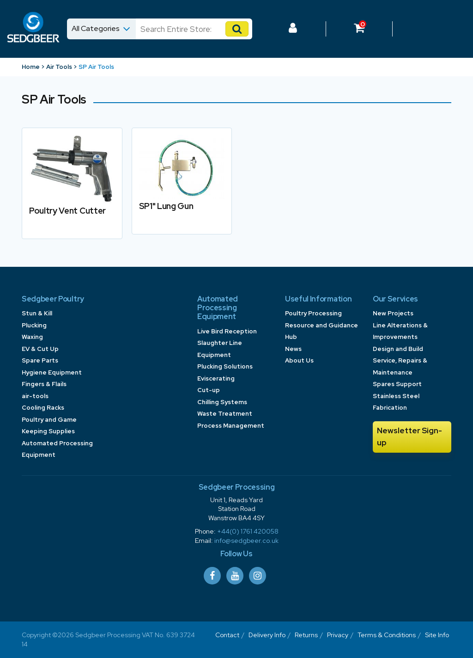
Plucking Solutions (225, 366)
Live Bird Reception (227, 331)
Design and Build (398, 349)
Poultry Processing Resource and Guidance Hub (321, 325)
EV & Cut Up (40, 349)
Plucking (34, 325)
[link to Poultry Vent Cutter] (72, 183)
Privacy (337, 635)
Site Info (437, 635)
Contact (227, 635)
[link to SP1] (182, 181)
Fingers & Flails (44, 384)
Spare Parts (40, 360)
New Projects (393, 313)
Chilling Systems (222, 402)
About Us (299, 360)
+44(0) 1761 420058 (248, 531)
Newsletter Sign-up (409, 436)
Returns (306, 635)
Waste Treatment (224, 414)
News (293, 349)
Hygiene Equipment (52, 372)
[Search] (185, 28)
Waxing (32, 337)
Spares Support (397, 384)
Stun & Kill (37, 313)
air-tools (35, 396)
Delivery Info (267, 635)
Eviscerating (216, 378)
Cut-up (208, 390)
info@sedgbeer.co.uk (246, 540)
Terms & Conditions (387, 635)
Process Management (230, 426)
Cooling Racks (43, 408)
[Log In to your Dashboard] (293, 29)
